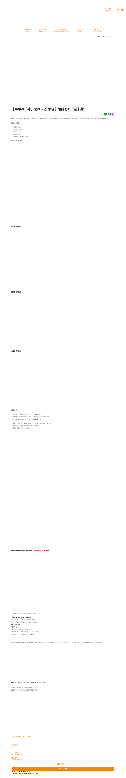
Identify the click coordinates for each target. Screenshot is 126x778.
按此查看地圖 (16, 624)
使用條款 (27, 772)
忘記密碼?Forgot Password (17, 758)
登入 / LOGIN (63, 769)
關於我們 (13, 682)
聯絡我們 (20, 682)
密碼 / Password (18, 745)
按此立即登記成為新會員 (41, 551)
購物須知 (26, 682)
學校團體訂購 (41, 682)
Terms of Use (34, 773)
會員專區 (33, 682)
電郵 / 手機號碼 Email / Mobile (22, 737)
